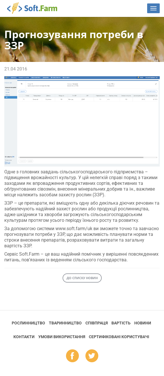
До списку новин (82, 278)
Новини (142, 323)
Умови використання (61, 336)
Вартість (121, 323)
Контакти (24, 336)
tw (91, 356)
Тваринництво (65, 323)
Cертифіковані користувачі (119, 336)
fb (72, 356)
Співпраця (96, 323)
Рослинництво (28, 323)
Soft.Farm (35, 8)
